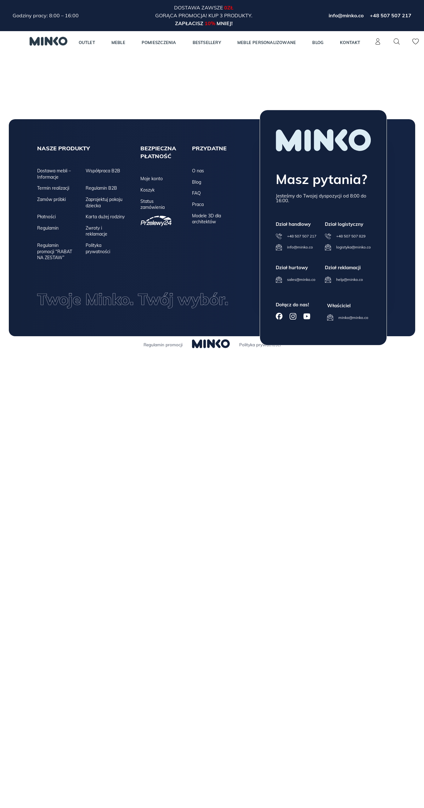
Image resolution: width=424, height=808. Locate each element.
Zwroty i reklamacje (96, 231)
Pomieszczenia (159, 42)
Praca (198, 204)
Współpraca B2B (103, 171)
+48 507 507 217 (390, 15)
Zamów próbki (51, 199)
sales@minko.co (301, 279)
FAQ (196, 193)
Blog (318, 42)
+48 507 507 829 (350, 236)
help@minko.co (349, 279)
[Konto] (378, 45)
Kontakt (350, 42)
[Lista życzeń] (415, 45)
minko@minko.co (353, 317)
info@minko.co (346, 15)
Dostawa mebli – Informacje (54, 174)
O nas (198, 171)
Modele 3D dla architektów (206, 219)
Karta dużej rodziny (105, 217)
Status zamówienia (152, 204)
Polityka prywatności (98, 248)
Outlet (87, 42)
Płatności (46, 217)
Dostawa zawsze (199, 7)
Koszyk (147, 190)
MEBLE (118, 42)
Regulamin (48, 228)
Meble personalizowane (266, 42)
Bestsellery (207, 42)
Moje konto (151, 178)
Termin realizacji (53, 188)
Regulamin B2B (101, 188)
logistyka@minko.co (353, 247)
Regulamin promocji (163, 345)
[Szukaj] (397, 41)
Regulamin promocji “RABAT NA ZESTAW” (54, 251)
